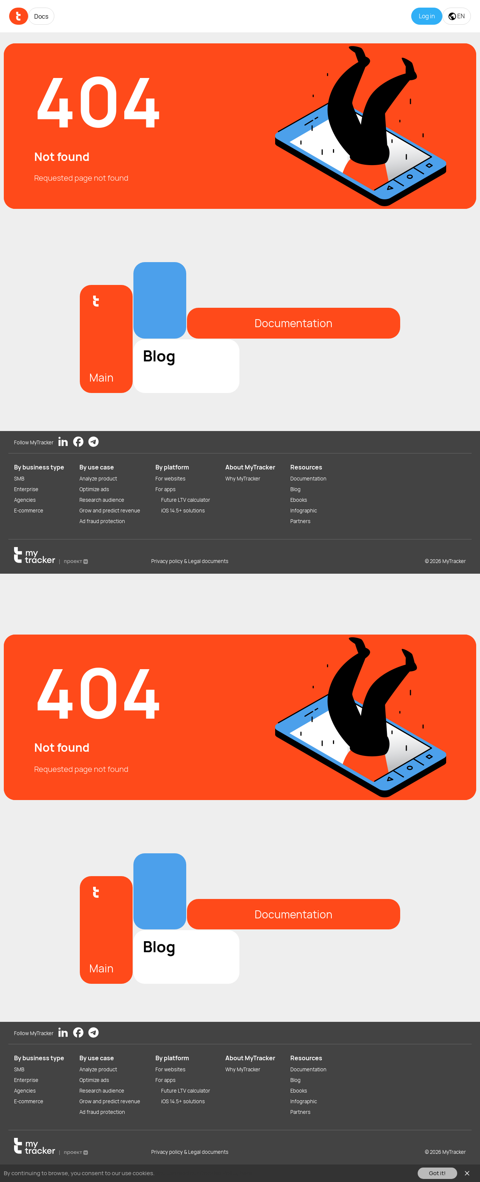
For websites (170, 478)
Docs (41, 16)
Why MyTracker (242, 478)
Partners (300, 521)
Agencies (25, 499)
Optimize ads (94, 489)
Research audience (101, 499)
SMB (19, 478)
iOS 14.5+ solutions (183, 510)
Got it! (437, 1173)
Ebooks (298, 499)
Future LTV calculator (185, 499)
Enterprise (26, 489)
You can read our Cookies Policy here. (204, 1173)
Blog (295, 489)
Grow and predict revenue (109, 510)
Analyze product (98, 478)
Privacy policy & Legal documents (189, 561)
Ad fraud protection (102, 521)
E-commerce (28, 510)
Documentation (308, 478)
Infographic (303, 510)
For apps (165, 489)
